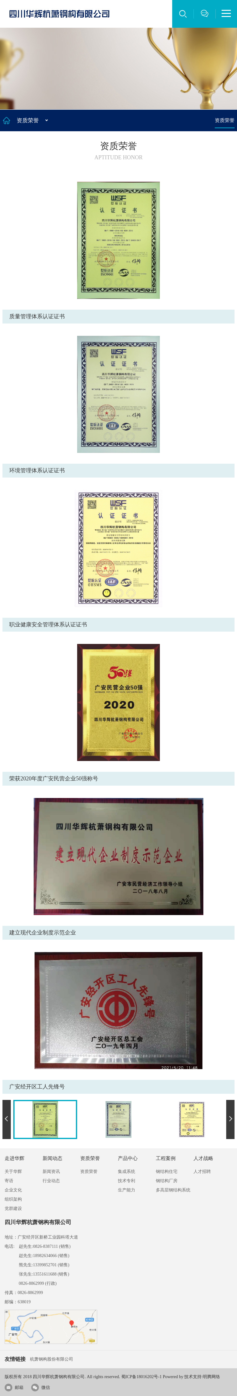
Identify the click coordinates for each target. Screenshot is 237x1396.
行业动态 (51, 1180)
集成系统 (126, 1171)
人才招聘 (202, 1171)
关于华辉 (13, 1171)
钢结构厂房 (166, 1180)
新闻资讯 (51, 1171)
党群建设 (13, 1208)
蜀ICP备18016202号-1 (141, 1376)
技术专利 (126, 1180)
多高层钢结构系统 (173, 1190)
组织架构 (13, 1199)
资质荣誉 (225, 120)
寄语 (9, 1180)
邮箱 (14, 1387)
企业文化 (13, 1190)
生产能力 (126, 1190)
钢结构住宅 (166, 1171)
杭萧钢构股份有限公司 (51, 1359)
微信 (40, 1387)
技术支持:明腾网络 (202, 1376)
